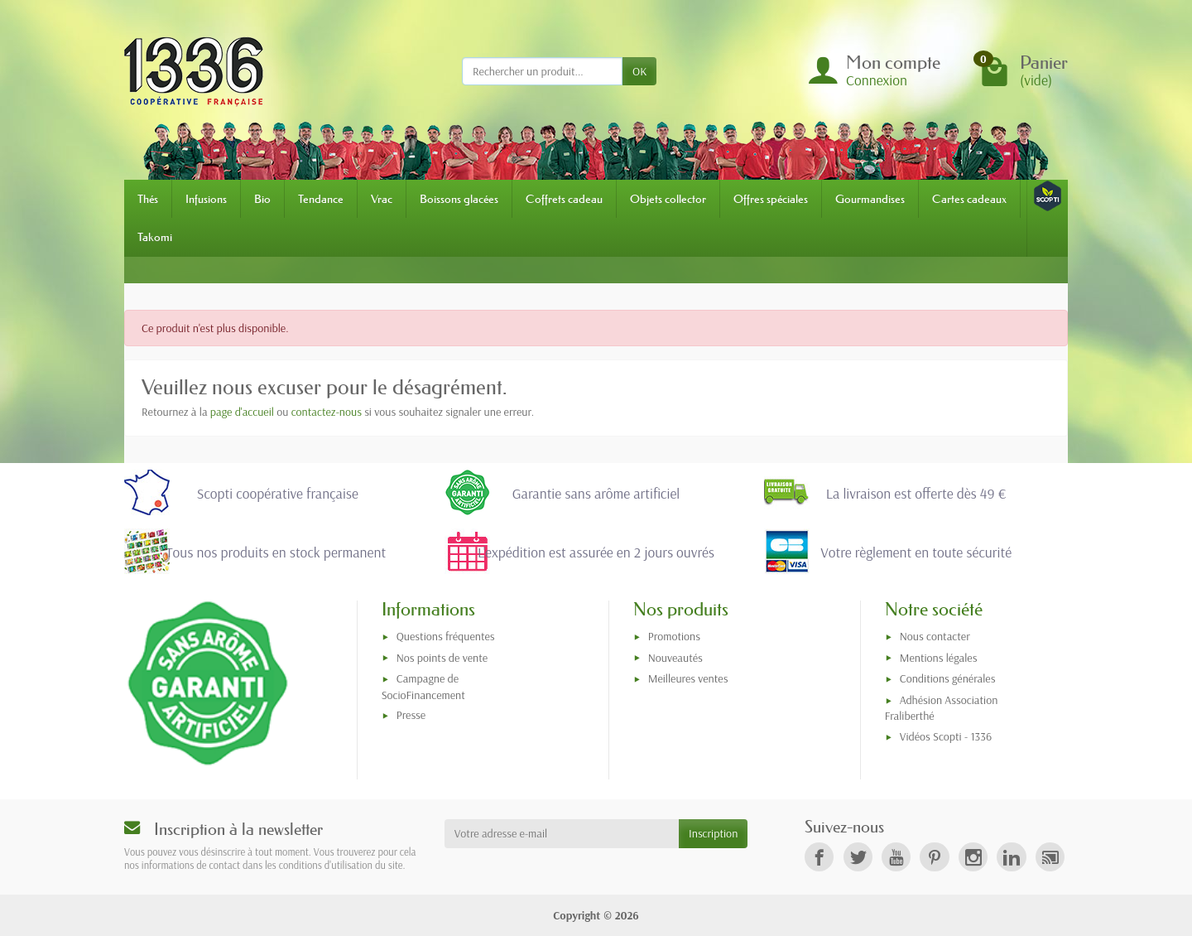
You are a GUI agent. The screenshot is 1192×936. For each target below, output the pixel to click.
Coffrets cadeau (564, 198)
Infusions (206, 198)
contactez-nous (326, 411)
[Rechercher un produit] (542, 71)
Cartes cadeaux (969, 198)
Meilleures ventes (688, 678)
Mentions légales (939, 657)
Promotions (674, 636)
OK (639, 71)
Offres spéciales (770, 198)
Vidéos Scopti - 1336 (946, 736)
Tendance (321, 198)
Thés (147, 198)
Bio (262, 198)
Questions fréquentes (446, 636)
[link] (819, 856)
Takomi (154, 236)
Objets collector (668, 198)
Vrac (381, 198)
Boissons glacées (459, 198)
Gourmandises (870, 198)
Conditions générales (948, 678)
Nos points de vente (442, 657)
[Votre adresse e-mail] (562, 833)
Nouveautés (675, 657)
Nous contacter (935, 636)
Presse (411, 714)
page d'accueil (242, 411)
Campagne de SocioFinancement (423, 686)
